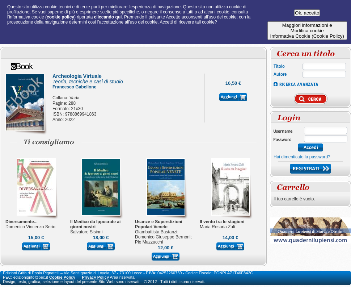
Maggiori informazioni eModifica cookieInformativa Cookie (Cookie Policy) (307, 30)
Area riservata (122, 277)
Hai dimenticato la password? (302, 156)
